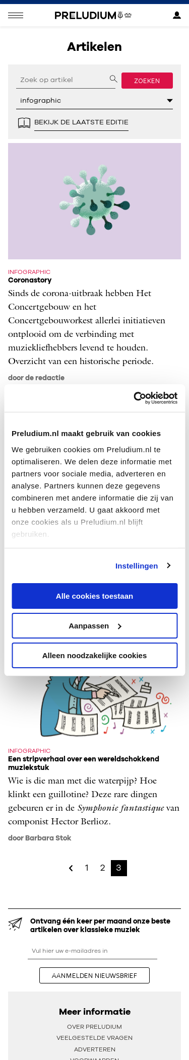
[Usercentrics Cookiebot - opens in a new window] (134, 397)
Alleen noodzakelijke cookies (94, 655)
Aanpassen (95, 625)
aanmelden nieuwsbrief (94, 975)
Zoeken (147, 80)
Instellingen (136, 565)
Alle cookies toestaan (94, 596)
